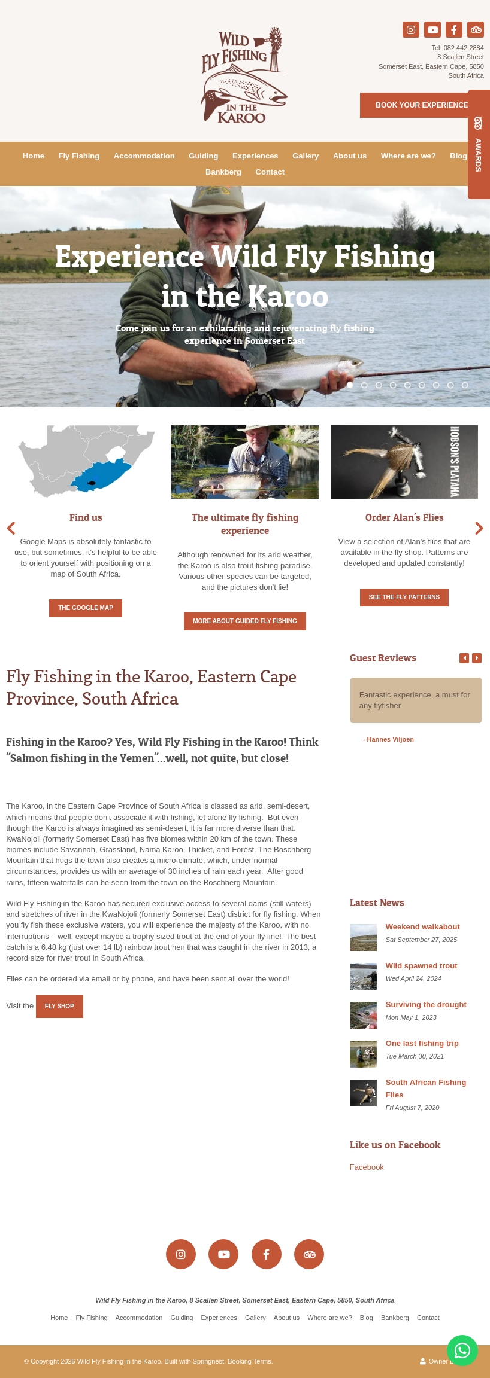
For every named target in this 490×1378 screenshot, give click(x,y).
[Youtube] (432, 30)
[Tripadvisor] (475, 30)
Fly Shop (59, 1006)
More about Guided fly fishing (245, 621)
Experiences (255, 155)
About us (350, 155)
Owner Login (443, 1361)
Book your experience (422, 105)
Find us (85, 517)
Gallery (305, 155)
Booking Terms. (250, 1361)
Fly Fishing (79, 155)
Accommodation (144, 155)
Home (33, 155)
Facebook (367, 1167)
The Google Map (85, 608)
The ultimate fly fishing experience (245, 523)
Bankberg (223, 171)
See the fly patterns (404, 597)
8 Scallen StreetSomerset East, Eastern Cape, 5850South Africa (431, 66)
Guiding (203, 155)
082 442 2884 (464, 47)
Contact (270, 171)
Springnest (209, 1361)
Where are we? (408, 155)
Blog (458, 155)
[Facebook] (454, 30)
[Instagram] (411, 30)
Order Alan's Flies (404, 517)
